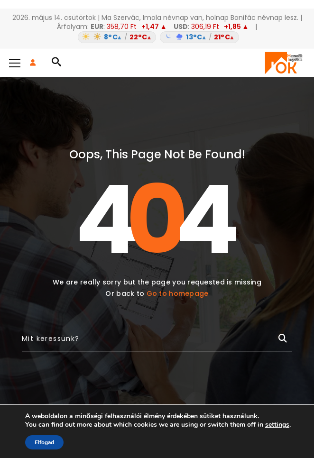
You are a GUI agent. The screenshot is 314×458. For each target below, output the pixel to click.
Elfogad (44, 442)
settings (277, 425)
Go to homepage (178, 293)
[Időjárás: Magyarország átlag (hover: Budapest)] (157, 37)
